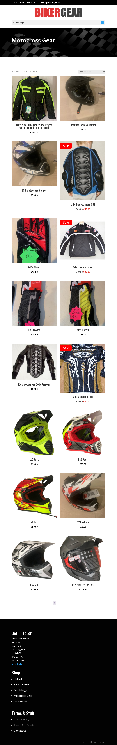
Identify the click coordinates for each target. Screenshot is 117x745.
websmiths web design (94, 742)
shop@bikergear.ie (21, 664)
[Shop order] (91, 72)
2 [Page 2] (58, 603)
